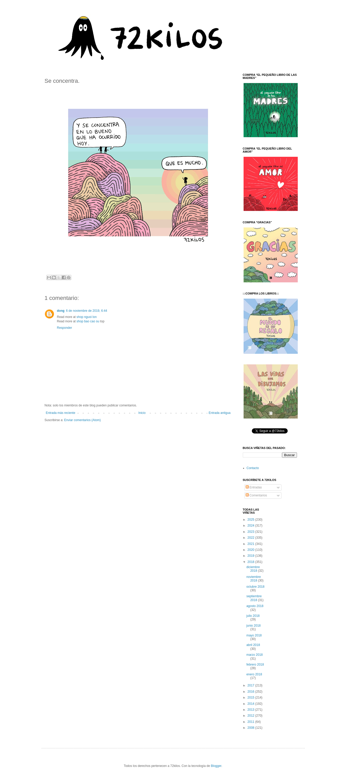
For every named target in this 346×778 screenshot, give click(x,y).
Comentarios (256, 495)
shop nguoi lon (87, 317)
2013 (251, 709)
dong (61, 311)
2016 (251, 691)
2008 (251, 728)
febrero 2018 (255, 664)
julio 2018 (253, 616)
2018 (251, 562)
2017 (251, 685)
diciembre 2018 (253, 568)
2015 (251, 697)
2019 (251, 556)
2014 (251, 704)
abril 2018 (253, 645)
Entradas (254, 487)
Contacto (253, 468)
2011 (251, 722)
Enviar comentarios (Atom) (82, 420)
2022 (251, 537)
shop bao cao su (88, 321)
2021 (251, 544)
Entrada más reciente (60, 413)
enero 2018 (254, 674)
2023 (251, 532)
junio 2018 (253, 625)
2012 (251, 715)
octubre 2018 (255, 586)
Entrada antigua (220, 413)
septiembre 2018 (254, 598)
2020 (251, 550)
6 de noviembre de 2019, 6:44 (86, 311)
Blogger (216, 766)
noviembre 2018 (253, 578)
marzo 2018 (254, 655)
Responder (64, 328)
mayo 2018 (254, 635)
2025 (251, 519)
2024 (251, 525)
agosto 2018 (254, 606)
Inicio (142, 413)
